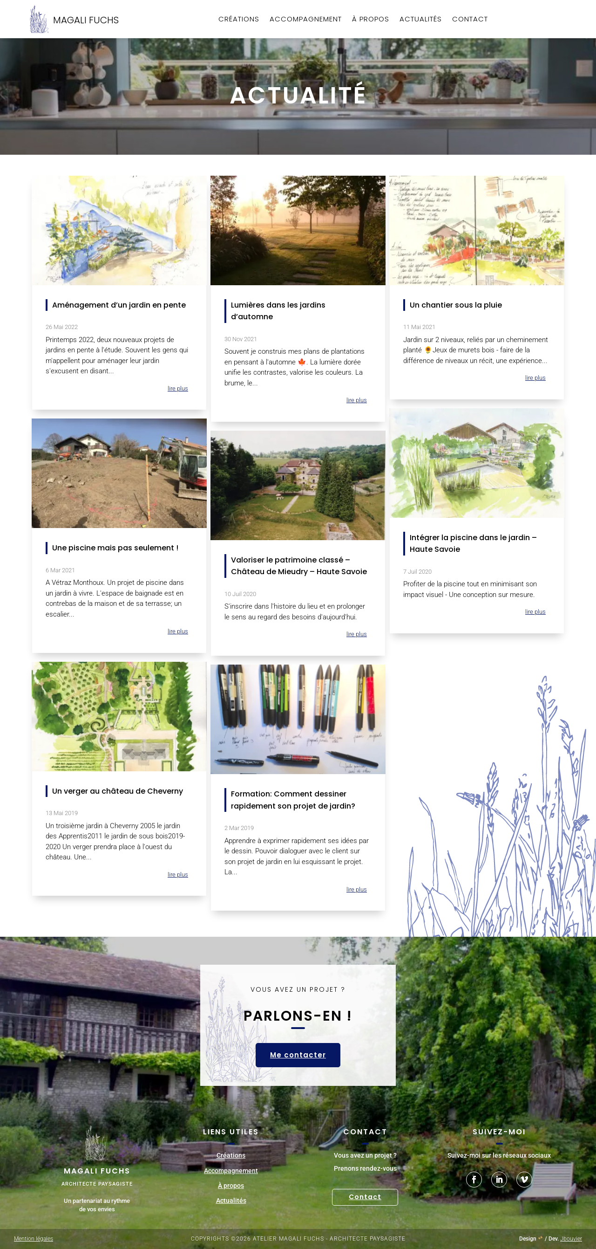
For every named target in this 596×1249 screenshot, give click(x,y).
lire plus (178, 388)
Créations (238, 20)
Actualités (421, 20)
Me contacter (298, 1055)
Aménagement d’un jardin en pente (119, 305)
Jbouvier (571, 1238)
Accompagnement (306, 20)
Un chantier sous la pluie (456, 305)
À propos (370, 20)
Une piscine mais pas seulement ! (115, 547)
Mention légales (33, 1238)
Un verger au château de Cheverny (117, 791)
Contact (470, 20)
